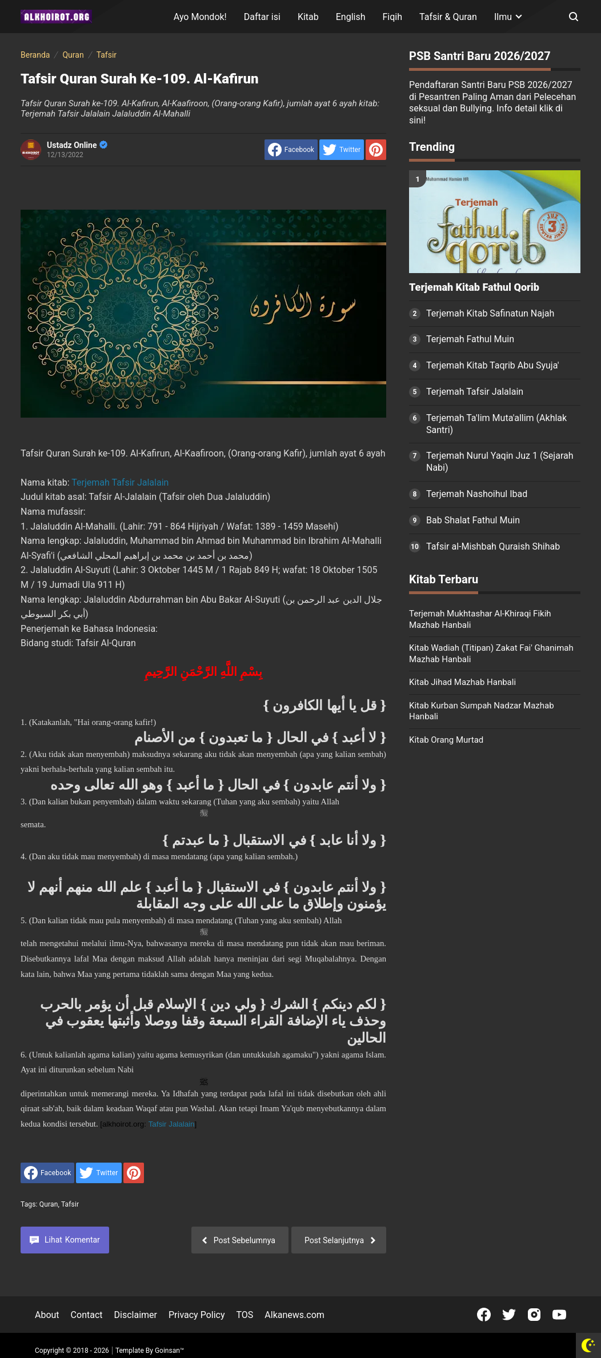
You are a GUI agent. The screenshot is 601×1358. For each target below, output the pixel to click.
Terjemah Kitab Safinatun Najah (490, 313)
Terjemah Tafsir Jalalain (120, 482)
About (47, 1314)
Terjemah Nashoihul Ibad (476, 493)
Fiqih (393, 16)
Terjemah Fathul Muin (470, 339)
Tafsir (70, 1204)
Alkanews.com (294, 1314)
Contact (87, 1314)
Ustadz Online (77, 145)
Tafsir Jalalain (172, 1124)
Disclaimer (135, 1314)
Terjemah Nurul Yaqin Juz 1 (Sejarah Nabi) (500, 461)
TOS (244, 1314)
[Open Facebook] (484, 1314)
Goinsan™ (169, 1351)
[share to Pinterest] (376, 149)
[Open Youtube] (559, 1314)
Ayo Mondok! (200, 16)
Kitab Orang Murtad (446, 740)
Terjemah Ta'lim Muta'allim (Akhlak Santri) (496, 423)
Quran (48, 1204)
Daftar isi (262, 16)
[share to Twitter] (341, 149)
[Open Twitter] (509, 1314)
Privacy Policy (197, 1314)
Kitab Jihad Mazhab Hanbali (462, 682)
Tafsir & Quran (448, 16)
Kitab (308, 16)
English (351, 16)
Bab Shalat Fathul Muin (473, 520)
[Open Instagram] (534, 1314)
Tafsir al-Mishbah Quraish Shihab (493, 546)
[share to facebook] (291, 149)
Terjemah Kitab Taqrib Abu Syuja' (492, 365)
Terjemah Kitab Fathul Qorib (474, 287)
